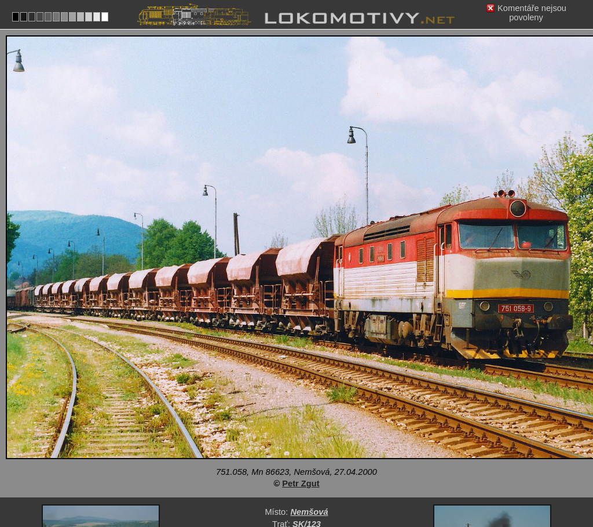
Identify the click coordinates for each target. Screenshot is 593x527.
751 (332, 484)
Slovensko (290, 484)
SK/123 (306, 436)
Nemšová (309, 424)
